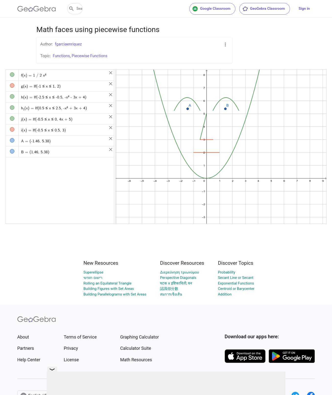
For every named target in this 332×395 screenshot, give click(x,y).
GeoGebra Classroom (263, 9)
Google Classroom (211, 9)
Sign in (304, 8)
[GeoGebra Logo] (36, 9)
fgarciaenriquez (68, 44)
